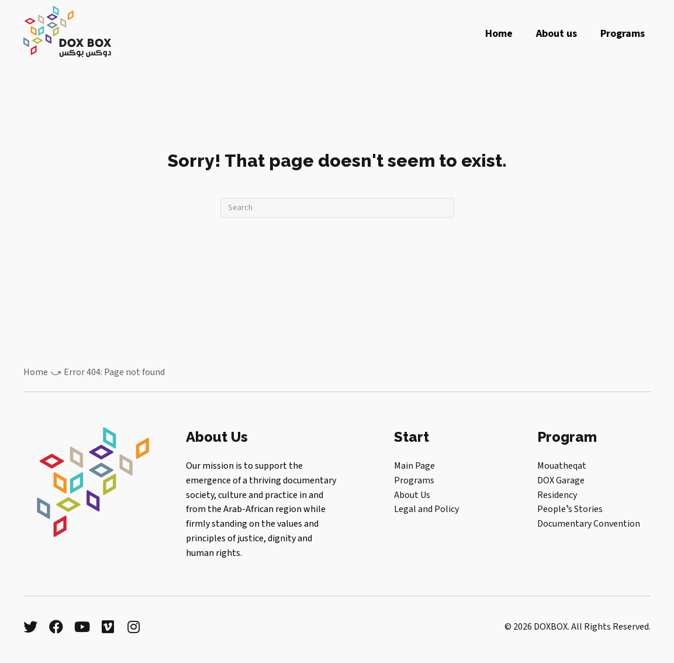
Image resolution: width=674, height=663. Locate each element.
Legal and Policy (426, 509)
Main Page (414, 465)
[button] (30, 627)
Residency (557, 495)
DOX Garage (561, 480)
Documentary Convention (588, 523)
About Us (412, 495)
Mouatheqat (561, 465)
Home (35, 372)
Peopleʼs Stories (570, 509)
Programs (414, 480)
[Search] (337, 208)
